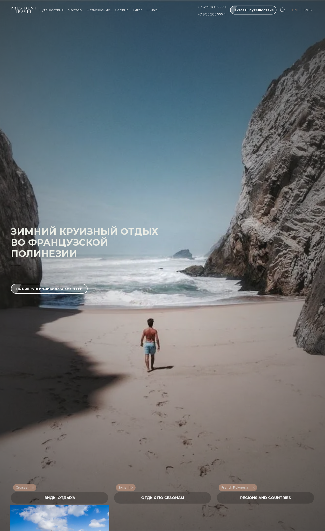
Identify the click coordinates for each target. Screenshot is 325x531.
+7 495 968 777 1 (212, 7)
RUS (308, 10)
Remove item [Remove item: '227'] (33, 487)
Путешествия (51, 10)
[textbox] (59, 498)
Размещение (98, 10)
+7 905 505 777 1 (212, 14)
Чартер (75, 10)
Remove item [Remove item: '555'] (254, 487)
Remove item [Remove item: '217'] (132, 487)
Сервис (121, 10)
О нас (152, 10)
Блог (137, 10)
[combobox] (59, 498)
